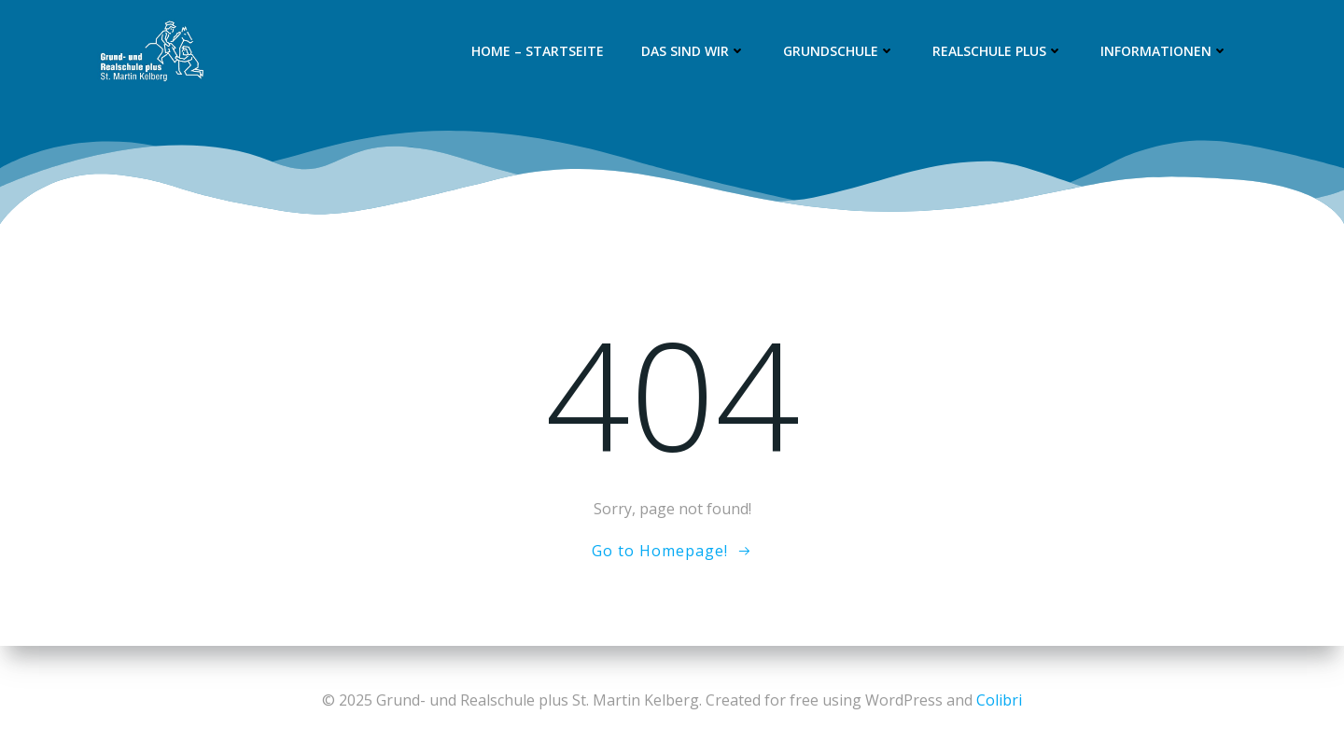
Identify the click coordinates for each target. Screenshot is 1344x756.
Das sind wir (693, 51)
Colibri (999, 700)
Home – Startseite (537, 51)
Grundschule (839, 51)
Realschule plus (997, 51)
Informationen (1164, 51)
